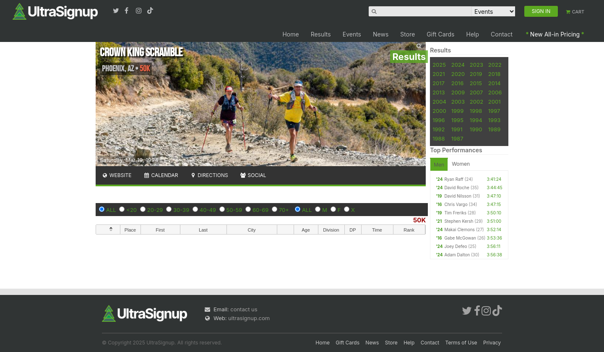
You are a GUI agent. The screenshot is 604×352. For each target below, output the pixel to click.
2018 (494, 73)
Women (461, 164)
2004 (439, 101)
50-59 (234, 209)
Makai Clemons (459, 229)
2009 (458, 92)
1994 (476, 120)
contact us (243, 309)
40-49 (208, 209)
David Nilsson (457, 195)
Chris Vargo (455, 204)
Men (439, 165)
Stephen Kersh (458, 221)
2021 (438, 73)
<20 (131, 209)
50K (419, 220)
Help (472, 34)
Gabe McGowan (460, 237)
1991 (457, 129)
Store (407, 34)
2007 (476, 92)
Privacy (492, 342)
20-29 (155, 209)
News (380, 34)
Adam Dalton (457, 254)
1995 (457, 120)
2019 (476, 73)
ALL (111, 209)
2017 (438, 83)
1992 (438, 129)
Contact (502, 34)
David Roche (456, 187)
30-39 (181, 209)
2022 (495, 64)
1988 (438, 138)
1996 (438, 120)
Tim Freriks (455, 212)
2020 (458, 73)
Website (117, 175)
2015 (476, 83)
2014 (494, 83)
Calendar (160, 175)
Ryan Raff (453, 179)
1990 (476, 129)
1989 (494, 129)
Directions (209, 175)
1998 (476, 110)
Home (290, 34)
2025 (439, 64)
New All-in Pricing (555, 34)
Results (321, 34)
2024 (458, 64)
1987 (457, 138)
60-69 (260, 209)
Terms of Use (461, 342)
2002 (476, 101)
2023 (476, 64)
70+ (284, 209)
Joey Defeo (455, 246)
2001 (494, 101)
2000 (439, 110)
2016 (457, 83)
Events (352, 34)
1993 (494, 120)
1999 (457, 110)
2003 (458, 101)
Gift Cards (440, 34)
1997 (494, 110)
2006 (495, 92)
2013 (438, 92)
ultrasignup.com (249, 318)
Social (253, 175)
